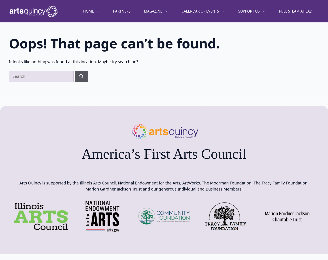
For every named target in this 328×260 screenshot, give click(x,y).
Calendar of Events (206, 11)
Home (94, 11)
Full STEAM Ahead (295, 11)
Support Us (255, 11)
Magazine (159, 11)
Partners (122, 11)
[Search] (81, 76)
